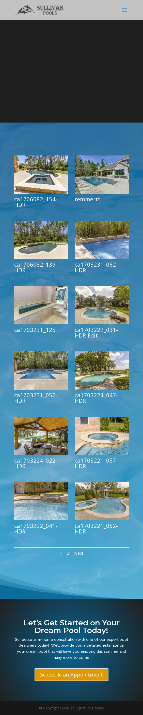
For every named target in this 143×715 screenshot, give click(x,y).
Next (78, 553)
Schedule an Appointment (71, 674)
